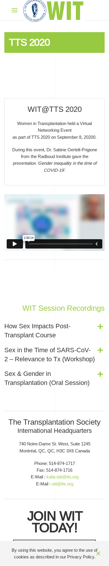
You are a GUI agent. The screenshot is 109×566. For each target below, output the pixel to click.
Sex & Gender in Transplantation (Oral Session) (47, 378)
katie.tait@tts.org (62, 476)
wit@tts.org (62, 483)
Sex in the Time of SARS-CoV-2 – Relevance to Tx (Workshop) (49, 354)
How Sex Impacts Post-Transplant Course (37, 330)
